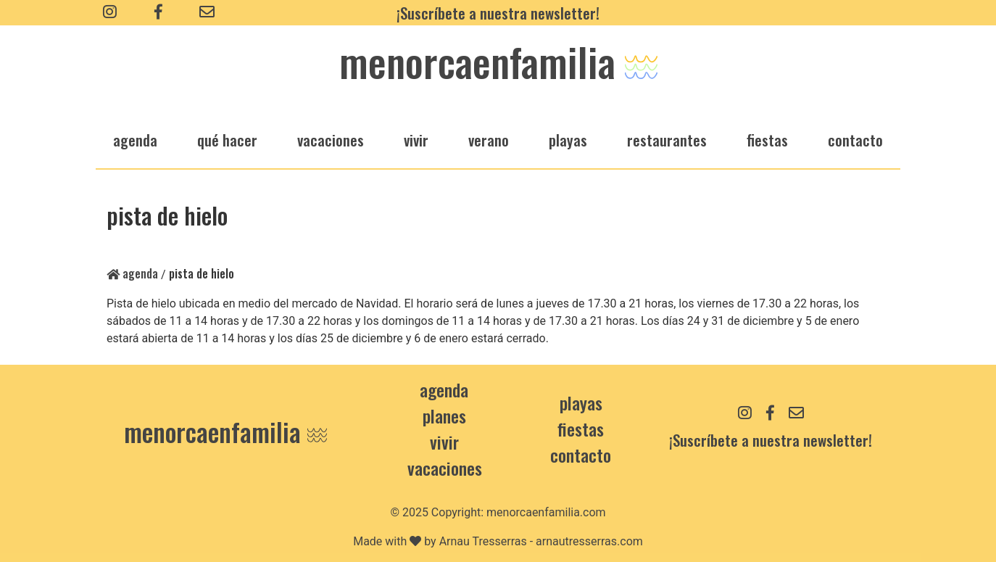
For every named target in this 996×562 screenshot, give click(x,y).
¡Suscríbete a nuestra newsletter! (498, 12)
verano (488, 139)
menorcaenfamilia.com (546, 512)
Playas (581, 402)
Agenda (132, 273)
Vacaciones (444, 468)
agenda (135, 139)
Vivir (444, 442)
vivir (416, 139)
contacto (580, 455)
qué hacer (227, 139)
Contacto (855, 139)
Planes (444, 415)
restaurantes (667, 139)
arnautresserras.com (589, 541)
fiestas (767, 139)
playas (568, 139)
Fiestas (580, 429)
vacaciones (330, 139)
